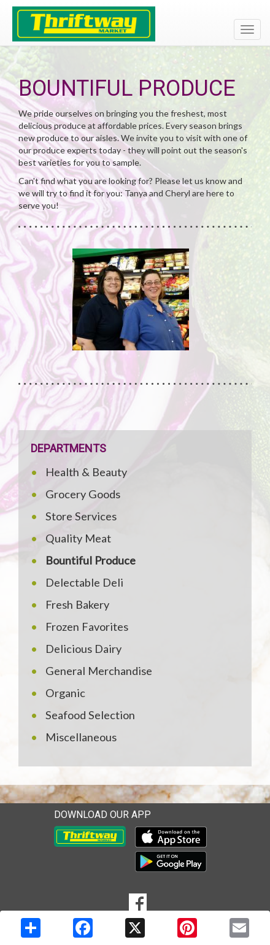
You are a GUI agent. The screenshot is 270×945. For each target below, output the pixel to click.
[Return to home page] (135, 24)
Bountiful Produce (90, 560)
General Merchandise (98, 670)
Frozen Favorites (86, 626)
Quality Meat (78, 538)
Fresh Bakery (77, 604)
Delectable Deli (84, 582)
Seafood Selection (90, 715)
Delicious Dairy (83, 648)
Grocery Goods (82, 494)
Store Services (81, 516)
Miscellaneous (81, 737)
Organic (65, 693)
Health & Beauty (86, 472)
